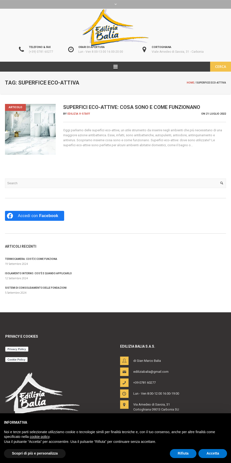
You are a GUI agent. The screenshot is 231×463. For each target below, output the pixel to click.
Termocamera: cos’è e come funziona (31, 259)
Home (190, 82)
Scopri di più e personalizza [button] (35, 453)
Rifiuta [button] (183, 453)
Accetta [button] (212, 453)
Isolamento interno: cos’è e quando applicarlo (38, 273)
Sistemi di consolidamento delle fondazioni (36, 287)
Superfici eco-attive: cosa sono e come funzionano (131, 107)
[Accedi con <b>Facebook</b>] (34, 216)
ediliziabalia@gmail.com (151, 371)
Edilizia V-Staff (78, 113)
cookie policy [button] (39, 437)
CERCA (220, 66)
